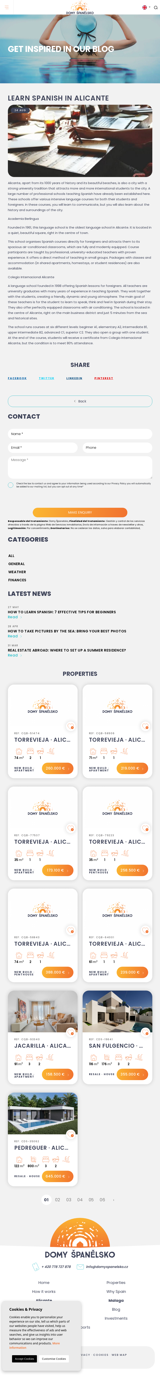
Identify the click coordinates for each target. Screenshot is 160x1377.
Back (82, 401)
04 (80, 1200)
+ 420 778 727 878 (56, 1267)
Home (43, 1282)
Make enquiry (80, 512)
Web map (119, 1355)
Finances (17, 580)
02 (57, 1200)
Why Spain (116, 1291)
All (11, 555)
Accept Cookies (24, 1359)
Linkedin (74, 378)
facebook (17, 378)
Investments (116, 1318)
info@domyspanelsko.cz (107, 1267)
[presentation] (30, 499)
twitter (46, 378)
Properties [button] (116, 1282)
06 (102, 1200)
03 (68, 1200)
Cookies (101, 1355)
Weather (17, 571)
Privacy (83, 1355)
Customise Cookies (54, 1359)
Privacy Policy (119, 483)
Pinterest (103, 378)
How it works (44, 1291)
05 (91, 1200)
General (16, 563)
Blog (116, 1309)
